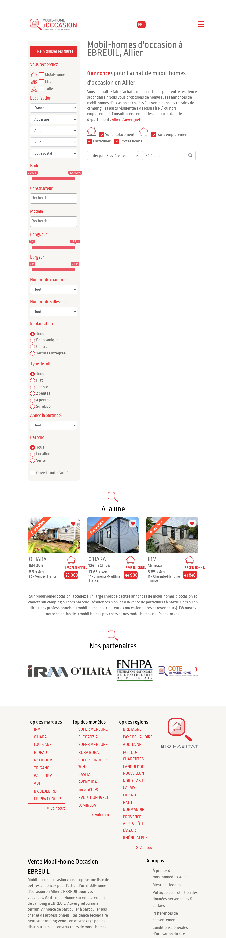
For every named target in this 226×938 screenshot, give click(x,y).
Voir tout (57, 808)
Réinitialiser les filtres (55, 51)
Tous (40, 334)
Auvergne (130, 119)
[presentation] (30, 669)
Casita (84, 774)
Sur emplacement (120, 134)
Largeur (37, 257)
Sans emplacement (173, 134)
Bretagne (132, 729)
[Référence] (163, 155)
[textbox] (55, 198)
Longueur (38, 234)
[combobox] (53, 198)
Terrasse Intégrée (51, 353)
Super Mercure (93, 729)
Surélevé (43, 406)
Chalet (50, 81)
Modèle (36, 211)
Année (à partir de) (46, 415)
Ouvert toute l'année (53, 473)
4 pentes (43, 400)
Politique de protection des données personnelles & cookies (175, 899)
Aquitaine (132, 745)
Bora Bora (88, 752)
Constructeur (41, 188)
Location (43, 454)
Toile (49, 89)
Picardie (131, 795)
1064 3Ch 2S (88, 790)
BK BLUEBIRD (45, 791)
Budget (36, 165)
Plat (39, 380)
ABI (37, 783)
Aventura (87, 782)
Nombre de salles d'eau (50, 302)
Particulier (102, 141)
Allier (116, 119)
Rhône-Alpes (135, 838)
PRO (141, 25)
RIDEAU (40, 752)
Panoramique (47, 340)
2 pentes (43, 393)
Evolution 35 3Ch (93, 798)
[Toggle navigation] (201, 25)
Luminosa (87, 805)
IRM (37, 729)
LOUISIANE (43, 745)
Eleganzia (88, 737)
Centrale (43, 346)
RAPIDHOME (44, 760)
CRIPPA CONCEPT (48, 799)
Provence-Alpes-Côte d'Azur (133, 823)
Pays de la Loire (138, 737)
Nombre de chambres (48, 279)
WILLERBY (43, 776)
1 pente (42, 387)
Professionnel (131, 141)
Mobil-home (55, 74)
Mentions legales (167, 885)
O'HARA (40, 737)
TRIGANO (41, 768)
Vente (41, 460)
